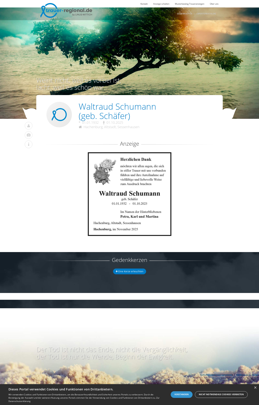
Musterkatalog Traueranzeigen (189, 3)
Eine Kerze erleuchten (129, 271)
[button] (129, 164)
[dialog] (129, 394)
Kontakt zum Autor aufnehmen (216, 374)
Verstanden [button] (181, 394)
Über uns (214, 3)
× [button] (255, 387)
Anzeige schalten (161, 3)
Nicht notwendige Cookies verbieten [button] (221, 394)
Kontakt (144, 3)
